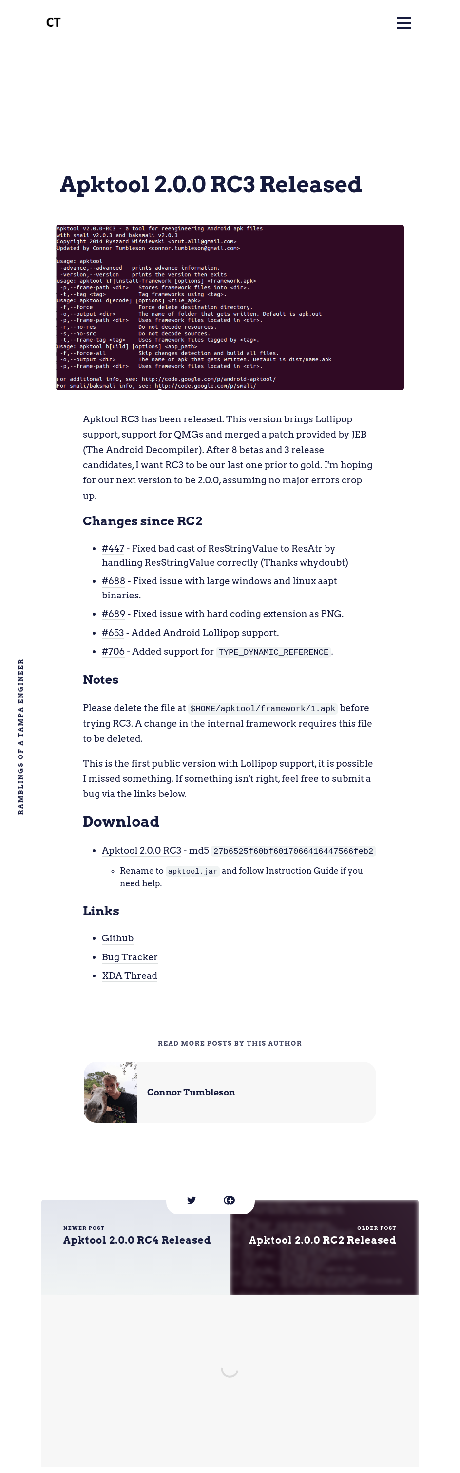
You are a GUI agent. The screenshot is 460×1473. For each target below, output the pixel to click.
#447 (113, 548)
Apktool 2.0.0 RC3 (141, 850)
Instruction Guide (302, 870)
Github (118, 937)
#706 (113, 651)
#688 (113, 581)
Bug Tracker (130, 956)
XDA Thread (129, 974)
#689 (113, 613)
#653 (113, 632)
